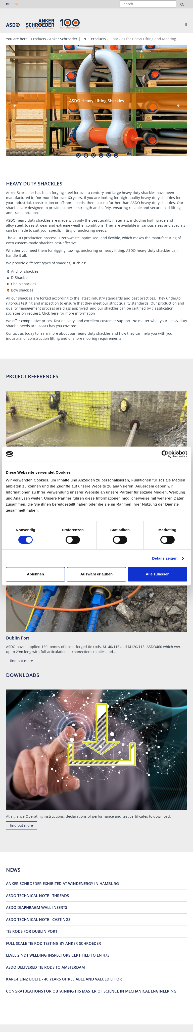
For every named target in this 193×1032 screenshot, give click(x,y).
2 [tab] (86, 155)
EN (16, 4)
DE (8, 4)
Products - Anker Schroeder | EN (58, 38)
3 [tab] (93, 155)
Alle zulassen (158, 574)
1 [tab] (78, 155)
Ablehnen (35, 574)
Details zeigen (164, 558)
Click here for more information (68, 313)
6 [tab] (116, 155)
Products (98, 38)
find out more (21, 660)
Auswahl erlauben (96, 574)
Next (178, 105)
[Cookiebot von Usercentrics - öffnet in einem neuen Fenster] (165, 454)
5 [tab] (108, 155)
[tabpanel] (96, 100)
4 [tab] (101, 155)
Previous (14, 105)
